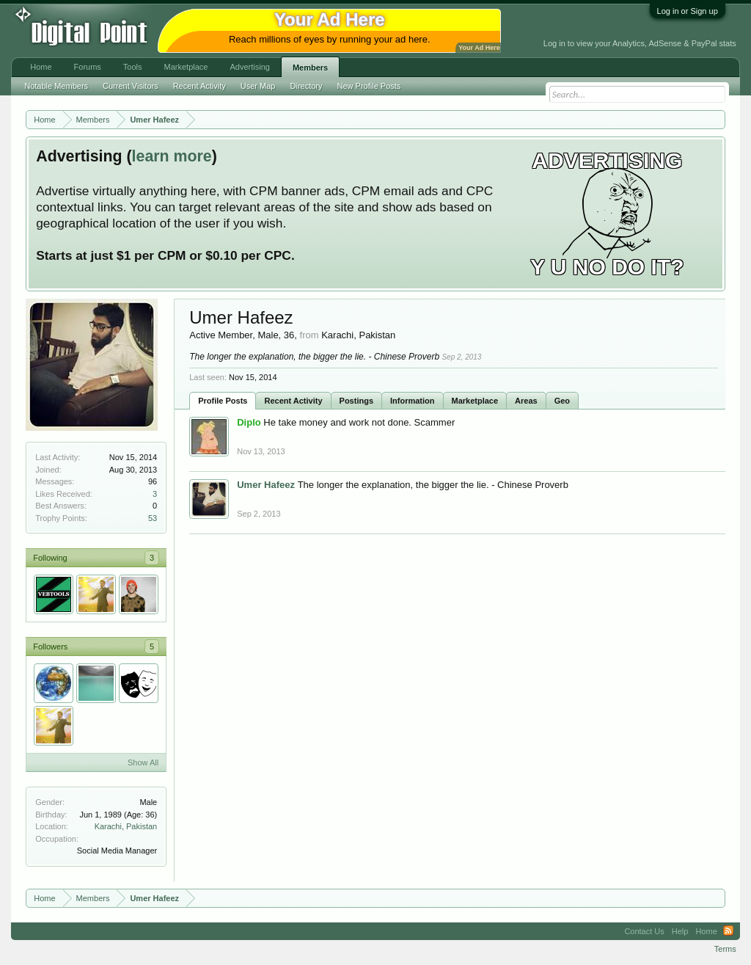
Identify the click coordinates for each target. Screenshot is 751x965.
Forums (87, 66)
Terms (725, 948)
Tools (132, 66)
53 (152, 518)
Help (680, 931)
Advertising (249, 66)
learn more (172, 156)
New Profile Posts (369, 85)
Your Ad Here (478, 47)
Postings (356, 400)
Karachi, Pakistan (126, 826)
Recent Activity (293, 400)
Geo (562, 400)
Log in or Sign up (687, 11)
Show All (143, 762)
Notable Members (56, 85)
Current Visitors (130, 85)
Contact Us (644, 931)
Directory (306, 85)
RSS (728, 931)
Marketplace (475, 400)
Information (412, 400)
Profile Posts (222, 400)
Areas (526, 400)
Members (310, 67)
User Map (258, 85)
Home (40, 66)
